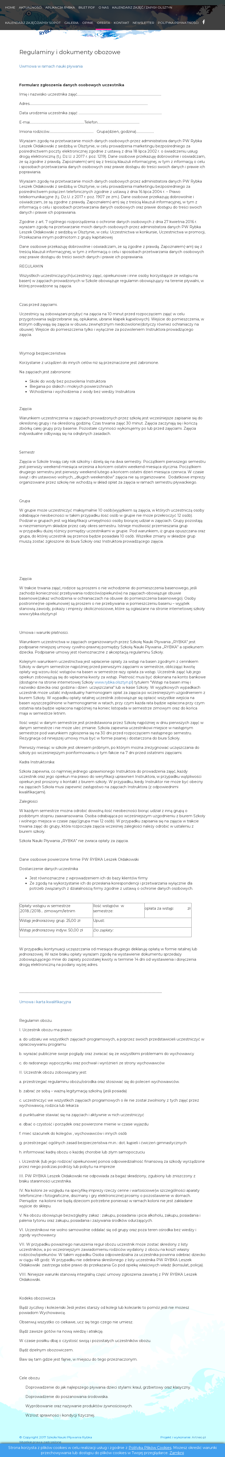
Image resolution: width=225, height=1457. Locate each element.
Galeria (71, 23)
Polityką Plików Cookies (150, 1447)
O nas (104, 7)
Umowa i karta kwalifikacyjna (45, 1002)
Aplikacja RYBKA (60, 7)
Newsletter (143, 23)
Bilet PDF (87, 7)
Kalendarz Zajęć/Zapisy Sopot (33, 23)
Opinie (87, 23)
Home (10, 7)
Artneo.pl (199, 1437)
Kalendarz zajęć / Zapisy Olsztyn (142, 7)
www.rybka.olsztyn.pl (113, 682)
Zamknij (177, 1453)
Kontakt (121, 23)
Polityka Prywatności (178, 23)
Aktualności (30, 7)
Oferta (103, 23)
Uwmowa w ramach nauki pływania (51, 66)
